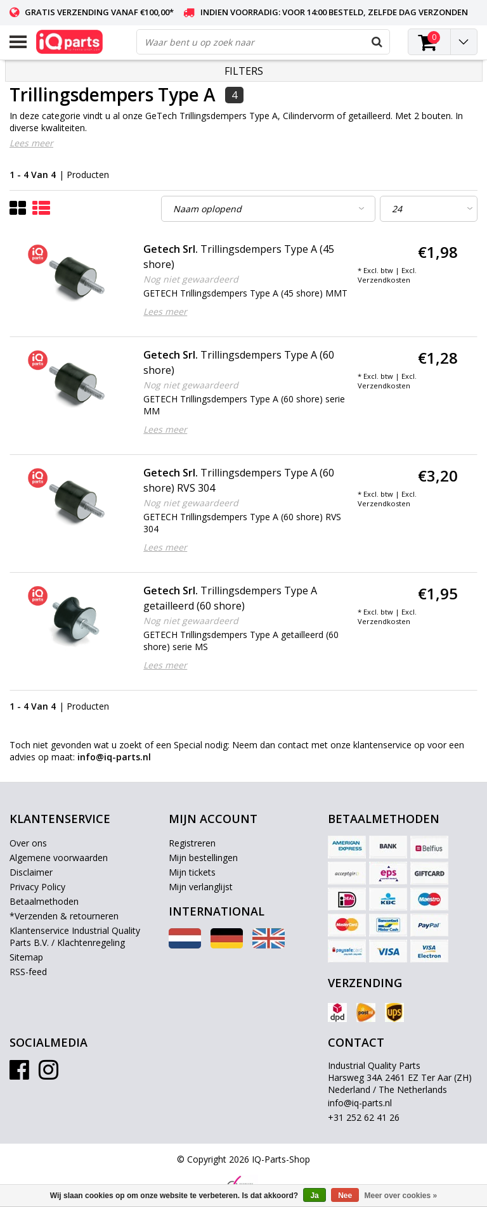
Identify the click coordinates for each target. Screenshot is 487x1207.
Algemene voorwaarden (59, 858)
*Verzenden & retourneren (64, 916)
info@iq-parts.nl (360, 1103)
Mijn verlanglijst (201, 887)
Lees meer (31, 143)
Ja (314, 1195)
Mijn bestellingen (203, 858)
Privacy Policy (37, 887)
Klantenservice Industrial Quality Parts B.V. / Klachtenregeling (75, 936)
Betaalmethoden (44, 901)
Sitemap (26, 957)
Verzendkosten (384, 279)
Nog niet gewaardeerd (190, 279)
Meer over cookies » (401, 1195)
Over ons (28, 843)
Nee (345, 1195)
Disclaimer (31, 872)
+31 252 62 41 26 (363, 1117)
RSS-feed (28, 972)
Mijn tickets (192, 872)
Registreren (192, 843)
